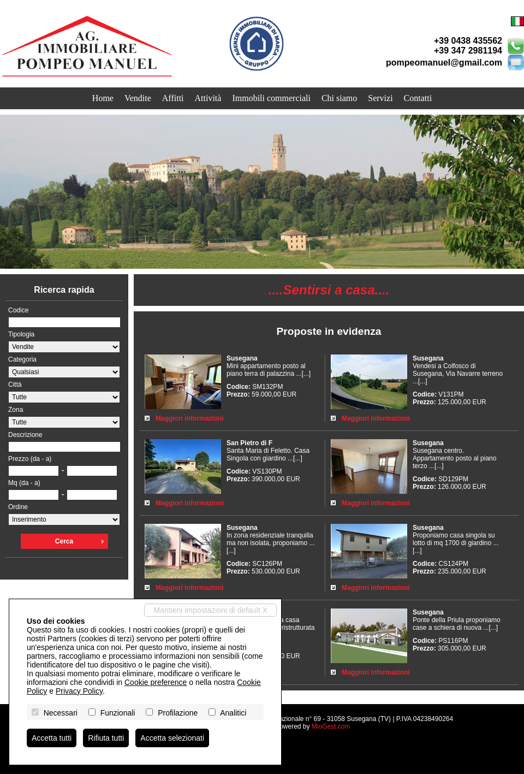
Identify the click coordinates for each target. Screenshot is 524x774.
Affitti (173, 98)
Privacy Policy (79, 691)
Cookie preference (155, 682)
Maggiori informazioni (190, 418)
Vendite (137, 98)
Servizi (380, 98)
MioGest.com (331, 726)
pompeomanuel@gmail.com (444, 62)
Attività (208, 98)
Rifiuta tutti (106, 738)
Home (103, 98)
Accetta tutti (52, 738)
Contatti (418, 98)
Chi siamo (339, 98)
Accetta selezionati (172, 738)
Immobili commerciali (271, 98)
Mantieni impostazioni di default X (210, 610)
